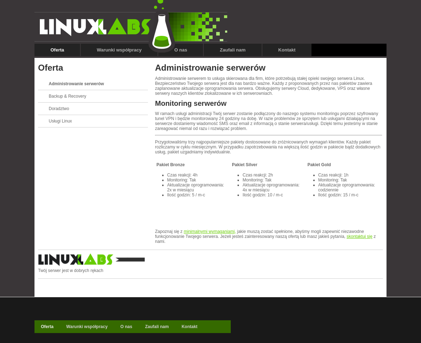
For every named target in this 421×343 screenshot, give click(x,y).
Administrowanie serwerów (76, 83)
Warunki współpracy (119, 50)
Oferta (57, 50)
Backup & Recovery (67, 96)
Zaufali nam (232, 50)
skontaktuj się (360, 236)
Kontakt (286, 50)
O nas (180, 50)
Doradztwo (59, 108)
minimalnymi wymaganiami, (210, 231)
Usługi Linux (60, 121)
